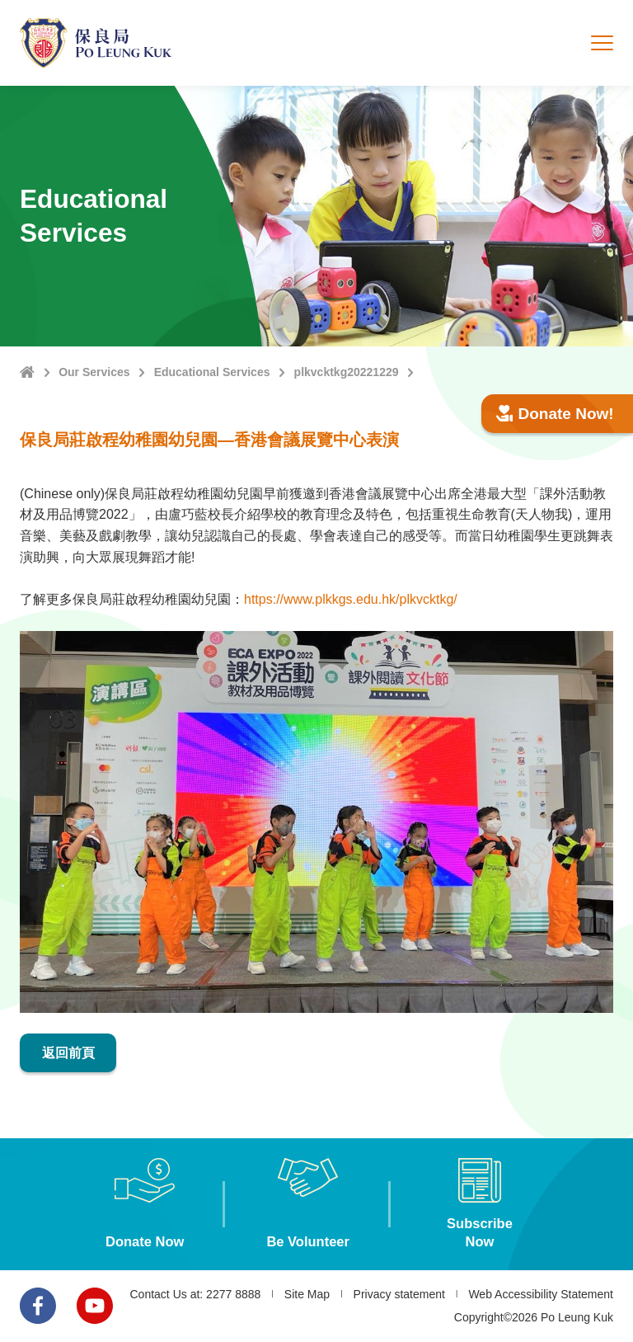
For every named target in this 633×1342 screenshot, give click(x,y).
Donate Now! (555, 413)
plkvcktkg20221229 (346, 372)
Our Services (94, 372)
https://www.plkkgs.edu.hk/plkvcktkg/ (350, 599)
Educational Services (212, 372)
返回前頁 (68, 1053)
